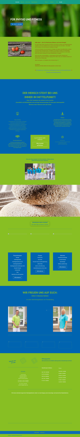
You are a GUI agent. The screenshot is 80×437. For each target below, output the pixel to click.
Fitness (46, 2)
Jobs (57, 2)
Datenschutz (36, 432)
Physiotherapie (34, 2)
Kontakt (60, 2)
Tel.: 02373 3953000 (17, 24)
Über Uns (22, 2)
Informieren (17, 277)
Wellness (52, 2)
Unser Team (28, 2)
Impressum (42, 432)
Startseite (17, 2)
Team (32, 159)
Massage (17, 257)
